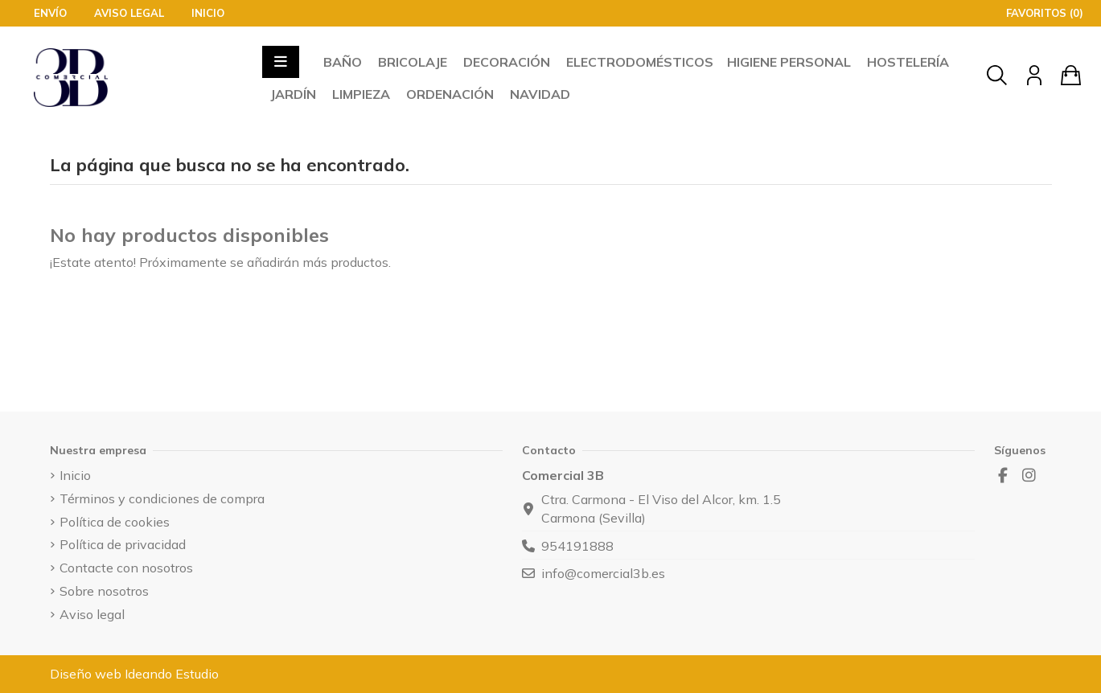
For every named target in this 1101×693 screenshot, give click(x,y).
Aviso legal (130, 12)
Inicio (207, 12)
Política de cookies (115, 522)
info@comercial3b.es (603, 573)
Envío (52, 12)
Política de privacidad (123, 544)
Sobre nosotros (104, 591)
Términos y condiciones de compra (162, 498)
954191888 (577, 546)
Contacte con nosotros (126, 568)
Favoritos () (1036, 12)
